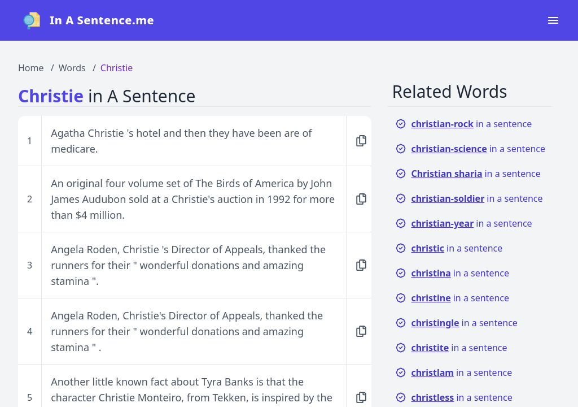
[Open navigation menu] (553, 20)
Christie (116, 68)
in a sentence (463, 124)
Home (31, 68)
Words (72, 68)
